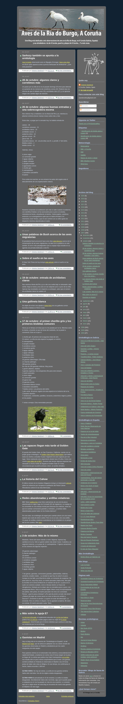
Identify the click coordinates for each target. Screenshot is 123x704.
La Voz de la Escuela (29, 617)
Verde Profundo (86, 568)
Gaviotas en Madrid (33, 637)
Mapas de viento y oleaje (89, 158)
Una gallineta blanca (34, 301)
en (91, 692)
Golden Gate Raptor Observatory (52, 454)
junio (84, 309)
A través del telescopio (88, 546)
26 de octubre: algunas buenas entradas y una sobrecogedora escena (46, 108)
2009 (83, 227)
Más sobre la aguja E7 (35, 613)
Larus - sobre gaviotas (88, 502)
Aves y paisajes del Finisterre (90, 365)
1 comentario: (67, 252)
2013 (83, 216)
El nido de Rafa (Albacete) (89, 549)
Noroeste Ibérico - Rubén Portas (91, 404)
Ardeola (83, 625)
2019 (83, 199)
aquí (40, 522)
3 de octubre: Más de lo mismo (40, 535)
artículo (68, 483)
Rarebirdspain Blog (87, 519)
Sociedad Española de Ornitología (92, 581)
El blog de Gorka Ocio (88, 461)
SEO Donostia (85, 464)
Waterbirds (84, 663)
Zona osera (84, 455)
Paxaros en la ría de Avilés (89, 431)
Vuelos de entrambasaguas (90, 434)
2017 (83, 204)
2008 (83, 230)
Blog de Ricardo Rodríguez (90, 540)
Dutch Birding (85, 634)
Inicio (48, 696)
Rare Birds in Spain (87, 598)
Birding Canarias (86, 534)
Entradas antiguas (67, 696)
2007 (83, 233)
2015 (83, 210)
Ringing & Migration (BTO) (89, 652)
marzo (85, 318)
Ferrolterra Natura (87, 395)
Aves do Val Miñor (87, 381)
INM (82, 152)
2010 (83, 224)
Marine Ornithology (87, 643)
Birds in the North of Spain (89, 486)
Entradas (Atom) (33, 701)
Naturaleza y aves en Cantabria (91, 443)
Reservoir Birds (86, 600)
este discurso (57, 241)
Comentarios (85, 110)
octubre (85, 241)
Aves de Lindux (86, 470)
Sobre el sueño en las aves (38, 258)
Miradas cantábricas (87, 449)
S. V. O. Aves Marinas (88, 516)
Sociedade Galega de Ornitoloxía (92, 578)
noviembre (86, 238)
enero (85, 324)
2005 (83, 330)
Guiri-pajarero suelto (87, 505)
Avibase (83, 614)
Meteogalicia (85, 146)
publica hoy (34, 502)
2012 (83, 218)
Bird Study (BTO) (86, 628)
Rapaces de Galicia (87, 387)
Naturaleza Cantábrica (88, 452)
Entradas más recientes (26, 696)
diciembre (86, 235)
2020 (83, 196)
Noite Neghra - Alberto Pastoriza (91, 409)
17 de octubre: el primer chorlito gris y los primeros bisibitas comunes (46, 322)
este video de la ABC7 (34, 461)
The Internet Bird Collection (90, 611)
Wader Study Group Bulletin (90, 660)
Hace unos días (64, 62)
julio (84, 307)
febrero (85, 321)
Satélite (83, 155)
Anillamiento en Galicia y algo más (92, 407)
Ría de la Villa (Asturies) (89, 437)
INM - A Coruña (86, 149)
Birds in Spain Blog (87, 511)
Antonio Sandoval (87, 85)
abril (84, 315)
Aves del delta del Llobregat (90, 513)
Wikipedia (84, 666)
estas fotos (48, 305)
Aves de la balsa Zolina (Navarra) (92, 467)
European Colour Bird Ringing (91, 609)
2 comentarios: (67, 628)
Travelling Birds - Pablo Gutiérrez (92, 357)
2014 (83, 213)
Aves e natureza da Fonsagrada (91, 415)
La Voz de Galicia (62, 617)
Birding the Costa (86, 508)
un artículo (33, 620)
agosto (85, 304)
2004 (83, 333)
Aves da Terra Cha (87, 398)
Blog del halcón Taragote (89, 537)
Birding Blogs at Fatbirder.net (90, 557)
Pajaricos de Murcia (87, 531)
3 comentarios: (67, 607)
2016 (83, 207)
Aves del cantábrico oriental (90, 446)
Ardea (83, 622)
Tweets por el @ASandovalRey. (89, 124)
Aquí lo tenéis (26, 62)
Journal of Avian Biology (89, 640)
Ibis (82, 637)
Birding (83, 631)
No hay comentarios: (65, 70)
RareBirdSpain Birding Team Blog (92, 522)
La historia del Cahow (35, 479)
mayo (85, 312)
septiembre (87, 301)
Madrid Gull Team (28, 644)
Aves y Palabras (86, 423)
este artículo (49, 262)
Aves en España (86, 489)
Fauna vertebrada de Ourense (91, 412)
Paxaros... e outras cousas (89, 354)
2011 (83, 221)
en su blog (65, 657)
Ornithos (83, 646)
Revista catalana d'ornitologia (90, 649)
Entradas (84, 106)
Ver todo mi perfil (86, 90)
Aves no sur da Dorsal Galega (91, 401)
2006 (83, 327)
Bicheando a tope (86, 458)
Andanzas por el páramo (89, 483)
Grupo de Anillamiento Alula (90, 543)
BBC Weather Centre (88, 161)
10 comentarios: (66, 225)
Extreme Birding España (89, 528)
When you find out (87, 571)
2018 (83, 201)
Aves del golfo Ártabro (88, 346)
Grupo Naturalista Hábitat (89, 584)
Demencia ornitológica (88, 440)
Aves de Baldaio (86, 368)
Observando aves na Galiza (90, 384)
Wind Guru (84, 164)
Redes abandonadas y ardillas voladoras (46, 498)
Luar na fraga (85, 565)
